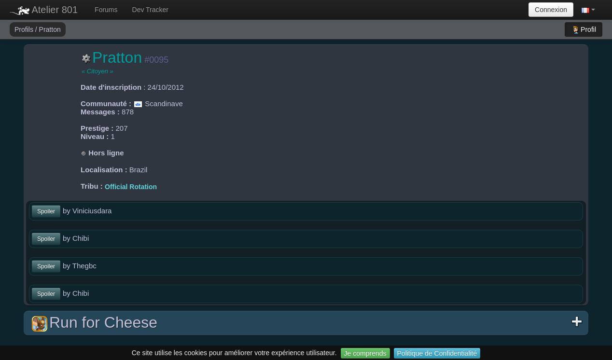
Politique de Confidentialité (437, 353)
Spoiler (46, 211)
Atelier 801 (44, 9)
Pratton (50, 29)
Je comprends (365, 353)
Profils (24, 29)
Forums (106, 10)
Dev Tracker (150, 10)
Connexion (551, 10)
